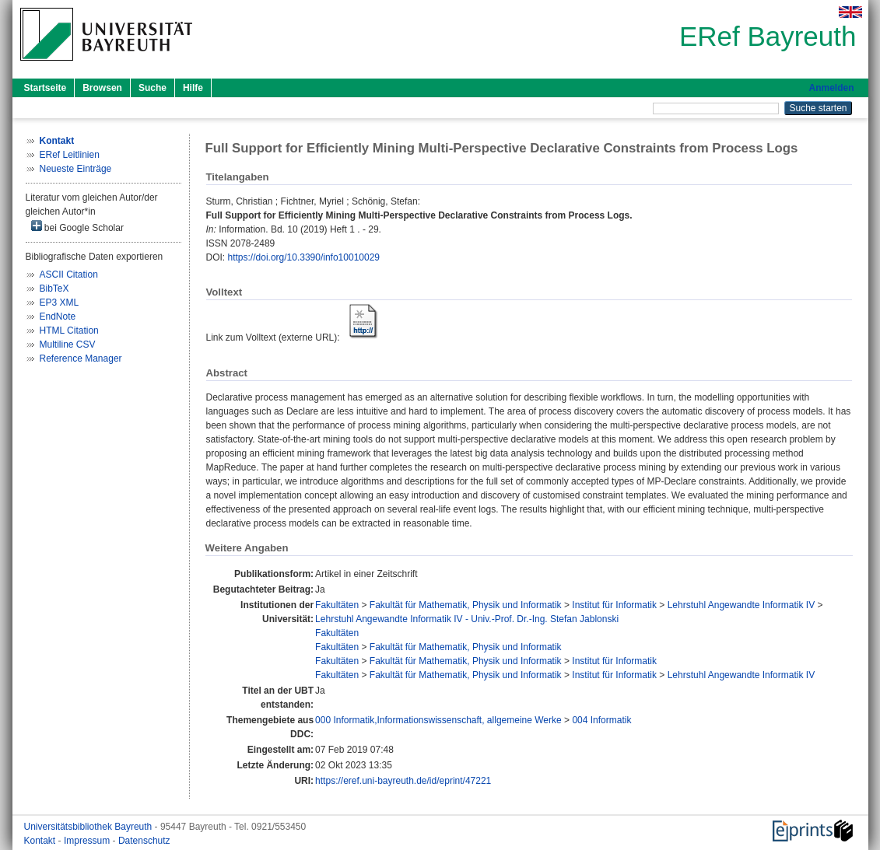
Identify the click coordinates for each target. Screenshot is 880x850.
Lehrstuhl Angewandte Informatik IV (741, 605)
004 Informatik (601, 720)
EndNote (58, 316)
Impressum (88, 840)
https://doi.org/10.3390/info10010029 (304, 257)
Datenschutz (144, 840)
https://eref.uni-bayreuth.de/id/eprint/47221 (403, 780)
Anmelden (831, 87)
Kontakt (41, 840)
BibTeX (54, 288)
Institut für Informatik (614, 605)
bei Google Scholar (77, 226)
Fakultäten (337, 605)
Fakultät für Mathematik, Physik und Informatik (466, 605)
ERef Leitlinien (70, 154)
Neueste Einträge (76, 168)
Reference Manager (81, 358)
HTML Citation (69, 330)
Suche (152, 87)
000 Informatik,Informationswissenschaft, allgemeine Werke (438, 720)
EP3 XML (59, 302)
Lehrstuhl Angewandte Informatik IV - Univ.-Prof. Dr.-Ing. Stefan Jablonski (467, 619)
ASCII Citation (69, 274)
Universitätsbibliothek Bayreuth (89, 826)
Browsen (102, 87)
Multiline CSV (68, 344)
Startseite (45, 87)
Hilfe (193, 87)
